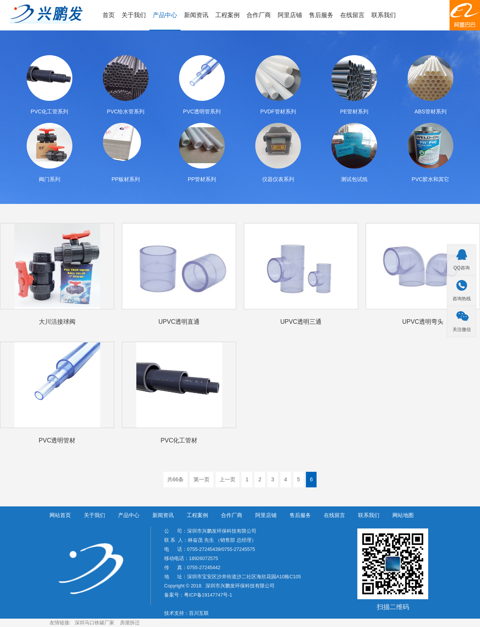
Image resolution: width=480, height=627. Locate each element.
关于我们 (134, 15)
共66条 (175, 479)
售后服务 (321, 15)
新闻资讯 (196, 15)
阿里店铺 (290, 15)
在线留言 (352, 15)
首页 (108, 15)
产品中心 (165, 15)
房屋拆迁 (130, 622)
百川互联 (199, 613)
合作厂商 (258, 15)
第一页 (202, 479)
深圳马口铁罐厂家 (94, 622)
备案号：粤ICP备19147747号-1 (198, 595)
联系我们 (383, 15)
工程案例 (227, 15)
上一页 (227, 479)
